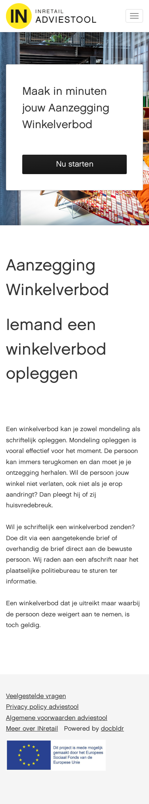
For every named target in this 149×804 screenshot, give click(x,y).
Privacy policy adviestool (42, 707)
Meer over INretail (32, 729)
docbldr (112, 729)
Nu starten (74, 164)
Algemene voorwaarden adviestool (56, 718)
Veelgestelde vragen (36, 696)
